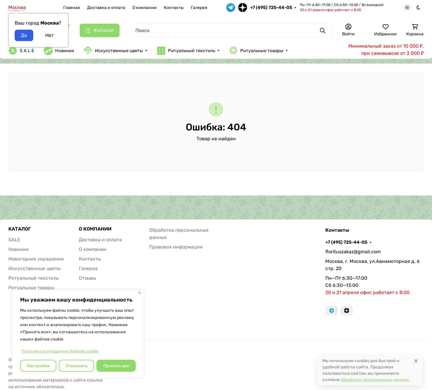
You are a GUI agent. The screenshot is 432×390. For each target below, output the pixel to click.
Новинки (59, 50)
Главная (71, 7)
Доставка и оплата (106, 7)
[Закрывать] (139, 292)
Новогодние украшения (36, 259)
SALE (14, 240)
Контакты (174, 7)
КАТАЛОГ (19, 229)
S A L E (21, 50)
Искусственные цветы (113, 50)
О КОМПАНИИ (95, 229)
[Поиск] (231, 30)
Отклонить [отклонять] (76, 365)
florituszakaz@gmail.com (353, 252)
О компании (144, 7)
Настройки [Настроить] (38, 365)
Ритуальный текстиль (186, 50)
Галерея (199, 7)
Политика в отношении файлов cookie (60, 351)
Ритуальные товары (256, 50)
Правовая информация (176, 247)
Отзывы (87, 278)
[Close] (416, 361)
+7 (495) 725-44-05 (271, 7)
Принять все (116, 365)
